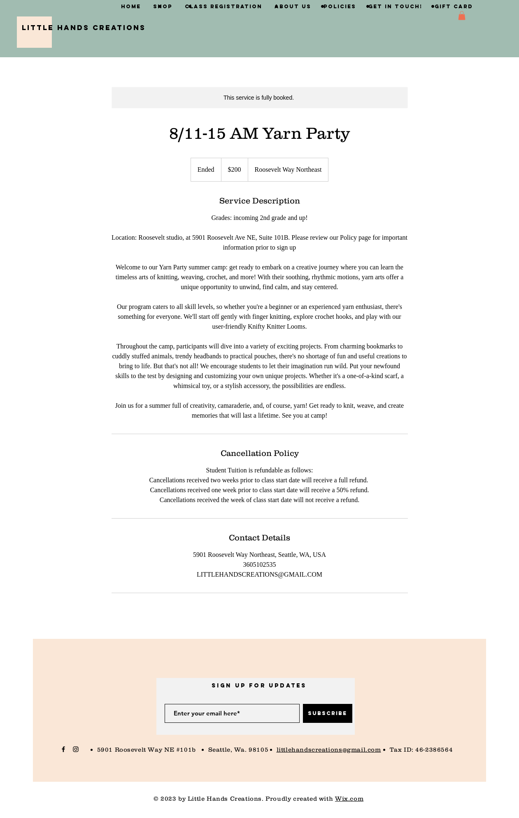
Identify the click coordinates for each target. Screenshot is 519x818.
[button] (461, 15)
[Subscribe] (327, 713)
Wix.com (349, 798)
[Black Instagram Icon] (75, 749)
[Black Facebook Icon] (63, 749)
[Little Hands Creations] (84, 28)
